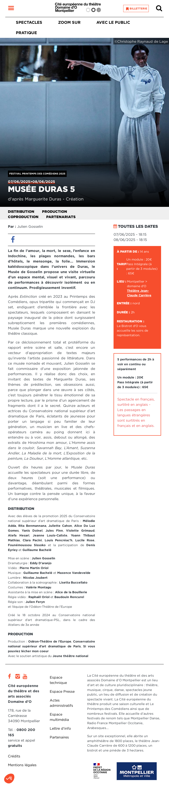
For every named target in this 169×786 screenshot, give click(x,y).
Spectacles (29, 22)
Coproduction (23, 217)
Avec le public (113, 22)
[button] (9, 778)
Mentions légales (22, 765)
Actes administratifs (61, 703)
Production (54, 211)
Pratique (26, 32)
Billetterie (138, 8)
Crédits (14, 756)
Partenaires (59, 737)
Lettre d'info (60, 728)
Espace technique (58, 680)
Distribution (21, 211)
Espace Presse (62, 691)
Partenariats (60, 217)
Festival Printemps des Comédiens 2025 (37, 173)
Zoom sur (69, 22)
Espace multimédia (59, 717)
